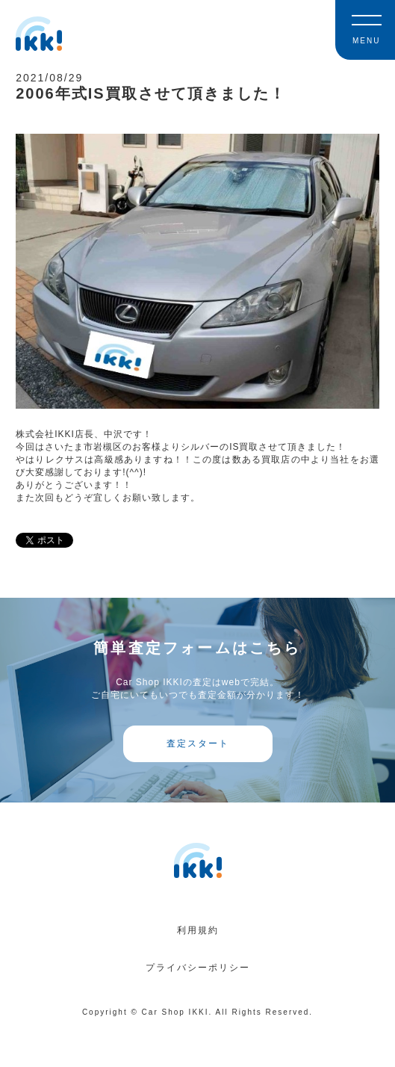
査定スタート (198, 743)
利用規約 (198, 930)
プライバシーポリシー (198, 967)
